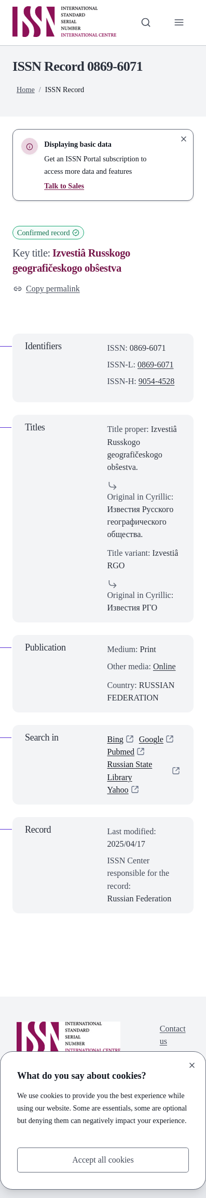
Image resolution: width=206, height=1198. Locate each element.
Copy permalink (46, 288)
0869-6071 (156, 364)
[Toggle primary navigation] (179, 22)
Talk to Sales (64, 186)
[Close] (192, 1065)
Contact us (173, 1035)
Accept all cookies (103, 1159)
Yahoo (118, 789)
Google (151, 739)
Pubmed (121, 751)
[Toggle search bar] (145, 22)
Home (26, 89)
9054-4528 (157, 381)
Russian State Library (130, 771)
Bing (115, 739)
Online (164, 666)
